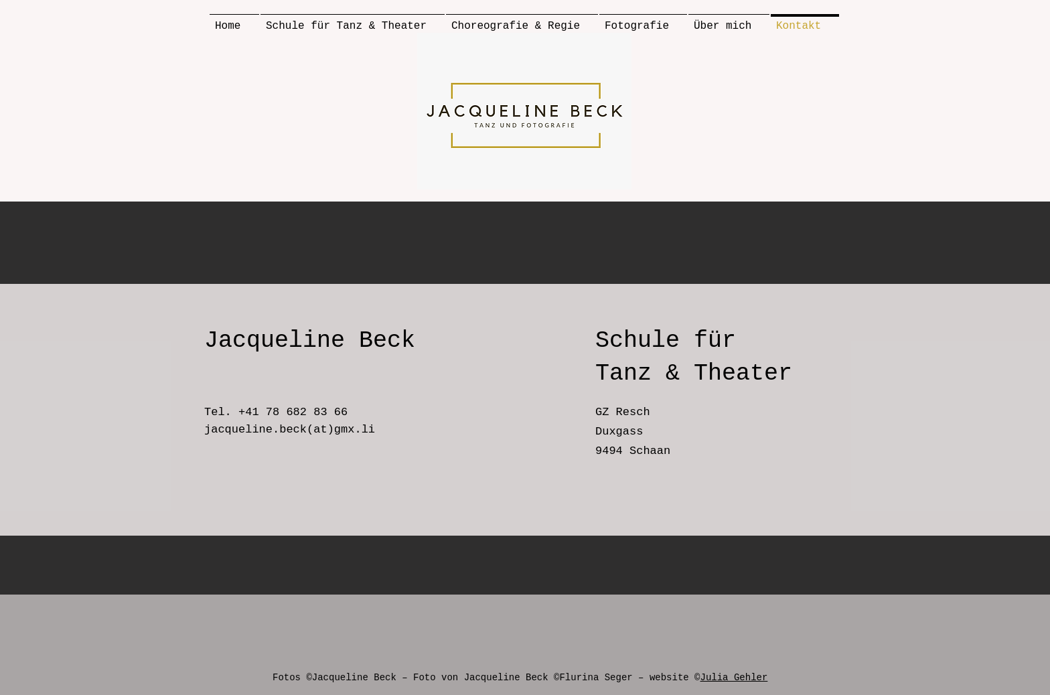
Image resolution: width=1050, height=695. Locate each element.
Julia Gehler (734, 677)
